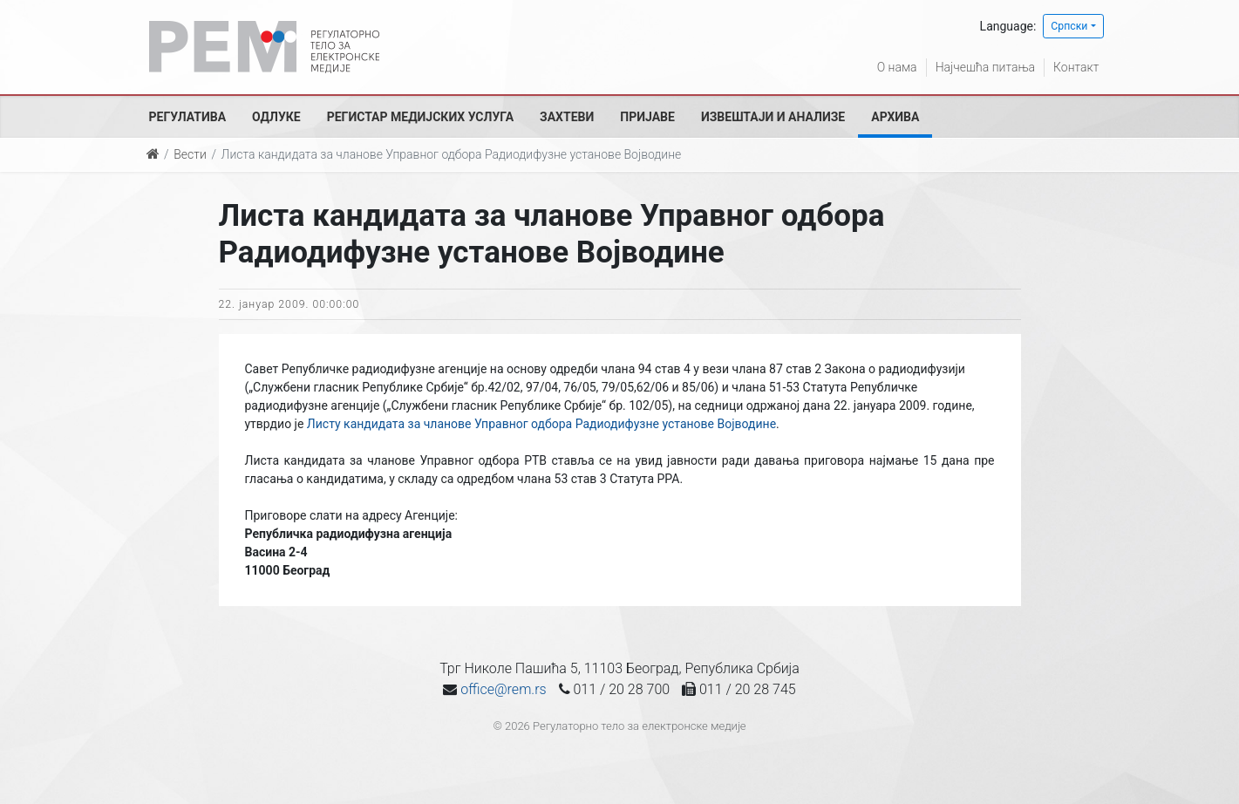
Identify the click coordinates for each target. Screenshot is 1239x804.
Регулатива (188, 117)
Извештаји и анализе (773, 117)
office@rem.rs (503, 689)
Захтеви (567, 117)
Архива (895, 117)
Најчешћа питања (985, 67)
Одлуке (276, 117)
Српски (1069, 26)
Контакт (1076, 67)
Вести (190, 154)
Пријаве (647, 117)
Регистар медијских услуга (420, 117)
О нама (897, 67)
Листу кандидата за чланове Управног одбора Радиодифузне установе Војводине (541, 424)
